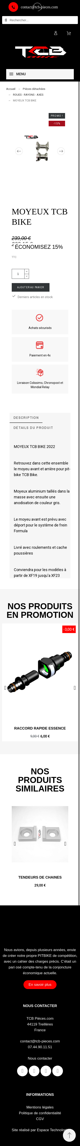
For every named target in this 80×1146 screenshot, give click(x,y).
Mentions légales (40, 1107)
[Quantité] (18, 274)
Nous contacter (40, 1058)
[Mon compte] (55, 33)
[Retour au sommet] (69, 1135)
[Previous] (19, 151)
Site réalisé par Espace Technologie (40, 1130)
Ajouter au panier (30, 287)
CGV (40, 1119)
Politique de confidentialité (40, 1113)
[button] (5, 687)
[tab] (26, 418)
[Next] (61, 151)
